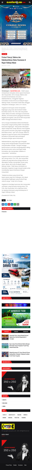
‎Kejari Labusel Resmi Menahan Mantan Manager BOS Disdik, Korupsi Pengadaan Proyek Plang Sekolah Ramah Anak (19, 345)
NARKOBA (10, 417)
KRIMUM (4, 417)
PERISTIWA (17, 417)
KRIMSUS (25, 414)
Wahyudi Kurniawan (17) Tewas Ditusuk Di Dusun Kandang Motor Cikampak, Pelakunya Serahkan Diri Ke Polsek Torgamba (19, 354)
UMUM (4, 406)
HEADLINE (19, 414)
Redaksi (15, 465)
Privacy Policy (9, 465)
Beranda (4, 48)
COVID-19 (4, 414)
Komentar (25, 331)
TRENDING (23, 417)
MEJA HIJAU (5, 403)
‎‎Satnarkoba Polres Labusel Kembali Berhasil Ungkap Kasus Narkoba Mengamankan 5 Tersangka (18, 337)
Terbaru (16, 331)
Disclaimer (20, 465)
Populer (6, 331)
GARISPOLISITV (12, 414)
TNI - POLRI (9, 48)
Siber (25, 465)
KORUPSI (4, 400)
